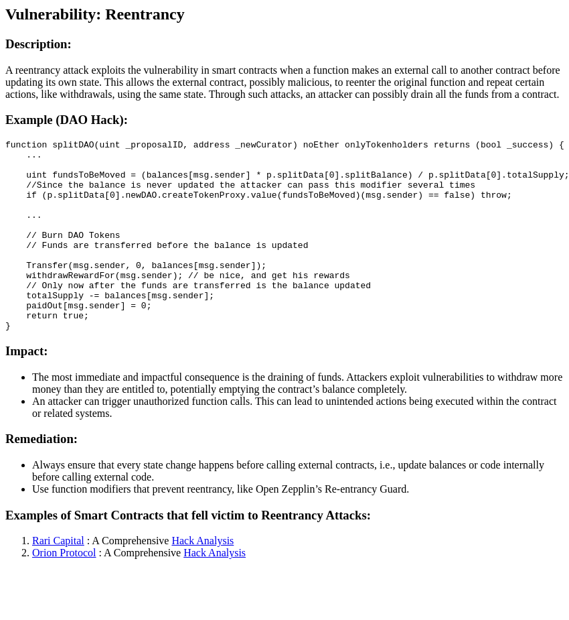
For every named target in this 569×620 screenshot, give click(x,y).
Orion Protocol (64, 591)
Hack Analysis (202, 578)
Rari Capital (58, 578)
